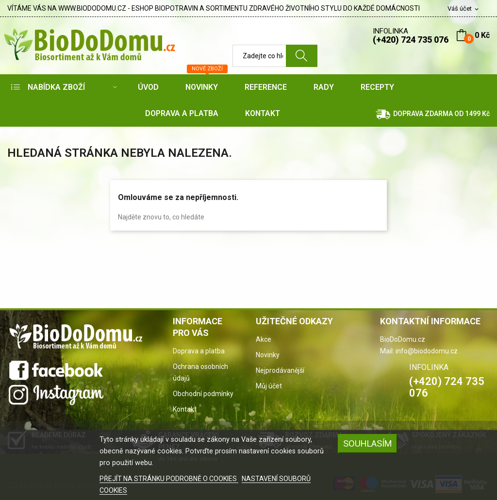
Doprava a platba (199, 351)
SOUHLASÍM (367, 443)
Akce (263, 339)
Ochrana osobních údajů (200, 372)
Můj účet (269, 386)
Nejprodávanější (280, 370)
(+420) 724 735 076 (410, 39)
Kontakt (185, 409)
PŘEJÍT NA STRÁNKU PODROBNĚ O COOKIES (168, 479)
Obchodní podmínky (203, 394)
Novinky (268, 355)
